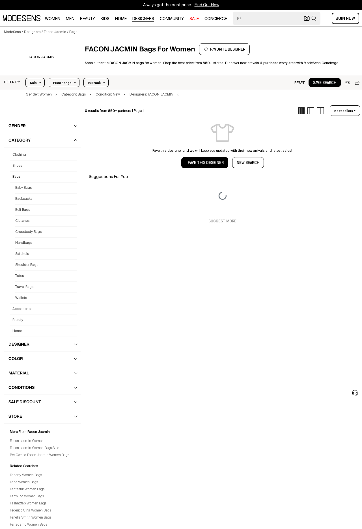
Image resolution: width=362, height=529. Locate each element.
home (121, 19)
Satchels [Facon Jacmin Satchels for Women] (22, 254)
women (52, 19)
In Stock (94, 82)
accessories (22, 309)
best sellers (343, 110)
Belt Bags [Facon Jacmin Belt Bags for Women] (22, 210)
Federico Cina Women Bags (30, 510)
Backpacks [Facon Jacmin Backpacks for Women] (24, 199)
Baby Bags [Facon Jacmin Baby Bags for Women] (23, 188)
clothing (19, 155)
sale (194, 19)
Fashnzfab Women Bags (28, 503)
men (70, 19)
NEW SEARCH (248, 163)
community (172, 19)
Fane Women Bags (24, 482)
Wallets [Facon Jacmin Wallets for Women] (21, 298)
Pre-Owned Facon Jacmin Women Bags (39, 455)
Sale (33, 82)
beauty (87, 19)
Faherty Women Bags (26, 475)
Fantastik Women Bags (27, 489)
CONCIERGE (215, 19)
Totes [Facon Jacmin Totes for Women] (19, 276)
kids (105, 19)
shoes (17, 166)
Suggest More (222, 221)
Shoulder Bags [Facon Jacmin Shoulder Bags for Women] (26, 265)
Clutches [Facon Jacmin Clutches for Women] (22, 221)
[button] (12, 82)
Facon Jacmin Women (27, 441)
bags (16, 177)
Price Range (62, 82)
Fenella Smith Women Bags (30, 517)
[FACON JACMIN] (41, 57)
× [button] (56, 94)
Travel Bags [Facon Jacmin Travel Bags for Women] (24, 287)
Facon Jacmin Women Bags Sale (34, 448)
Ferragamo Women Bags (28, 524)
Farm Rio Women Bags (27, 496)
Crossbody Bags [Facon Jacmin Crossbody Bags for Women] (28, 232)
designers (143, 19)
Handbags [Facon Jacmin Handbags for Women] (23, 243)
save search (324, 83)
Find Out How (207, 5)
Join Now (345, 18)
